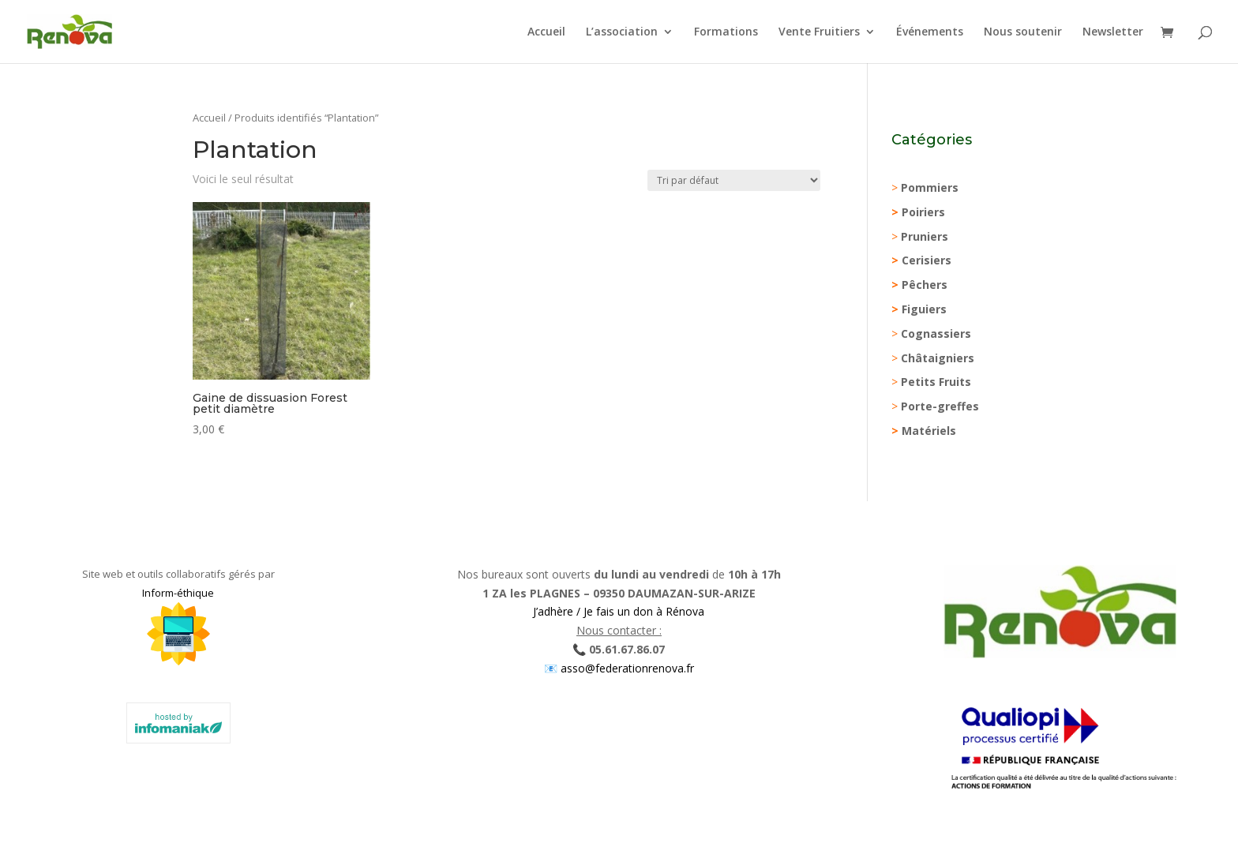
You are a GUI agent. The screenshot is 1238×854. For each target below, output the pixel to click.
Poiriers (923, 211)
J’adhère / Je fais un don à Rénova (618, 611)
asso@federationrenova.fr (625, 668)
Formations (726, 32)
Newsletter (1112, 32)
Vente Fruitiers (819, 32)
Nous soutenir (1023, 32)
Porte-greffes (940, 406)
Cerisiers (926, 260)
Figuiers (924, 309)
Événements (929, 32)
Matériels (929, 430)
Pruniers (924, 236)
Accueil (546, 32)
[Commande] (733, 180)
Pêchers (924, 284)
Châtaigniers (937, 357)
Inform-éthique (178, 593)
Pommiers (930, 187)
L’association (622, 32)
